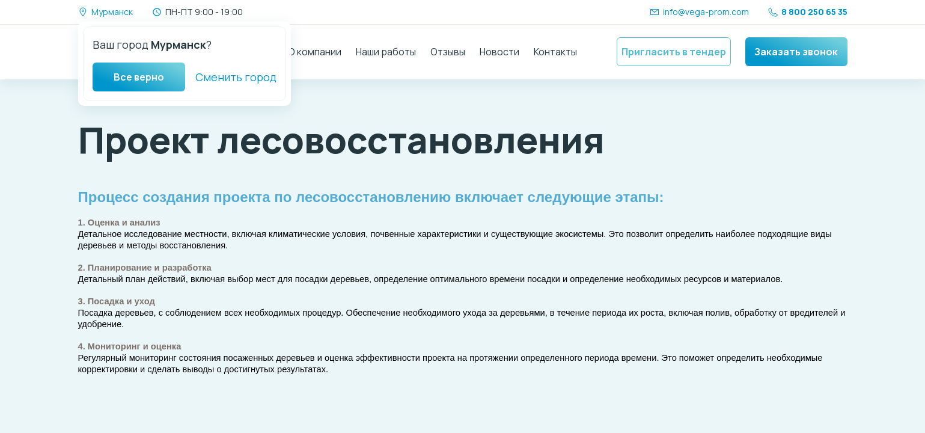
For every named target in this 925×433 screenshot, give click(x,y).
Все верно (139, 77)
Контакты (555, 51)
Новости (499, 51)
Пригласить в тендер (673, 51)
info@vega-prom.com (699, 11)
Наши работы (386, 51)
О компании (314, 51)
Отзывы (447, 51)
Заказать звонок (796, 51)
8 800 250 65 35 (807, 11)
